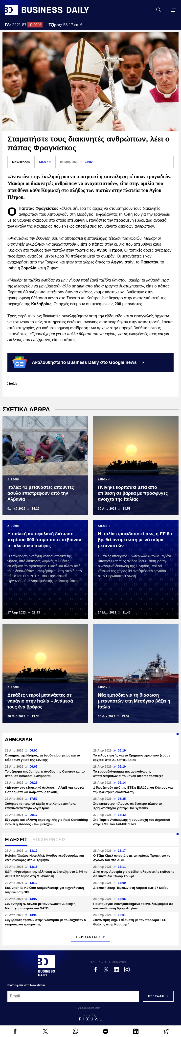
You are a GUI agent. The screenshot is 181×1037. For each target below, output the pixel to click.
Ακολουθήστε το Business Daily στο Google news (78, 362)
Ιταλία (13, 383)
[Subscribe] (156, 996)
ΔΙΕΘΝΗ (45, 162)
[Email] (73, 996)
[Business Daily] (46, 965)
